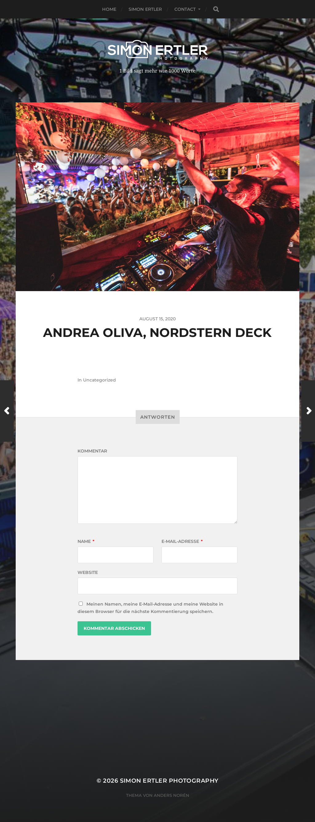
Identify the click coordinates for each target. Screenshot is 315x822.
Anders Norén (171, 795)
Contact (185, 9)
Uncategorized (99, 380)
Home (109, 9)
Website (88, 572)
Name (86, 541)
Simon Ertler (145, 9)
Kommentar (92, 451)
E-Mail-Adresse (182, 541)
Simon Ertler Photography (169, 780)
